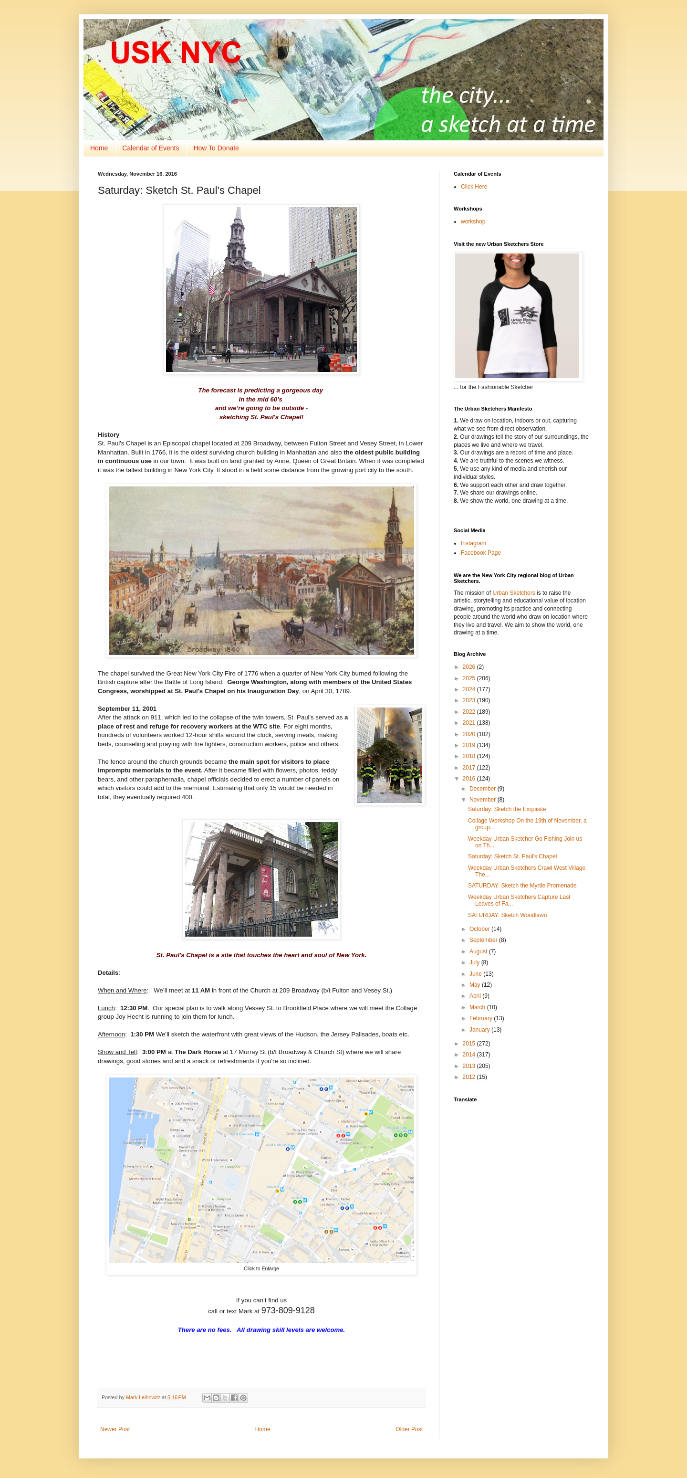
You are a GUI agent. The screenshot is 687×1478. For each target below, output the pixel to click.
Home (99, 148)
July (475, 962)
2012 (470, 1077)
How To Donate (216, 148)
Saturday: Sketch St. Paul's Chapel (512, 856)
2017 (470, 767)
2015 (470, 1043)
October (480, 929)
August (479, 951)
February (481, 1018)
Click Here (474, 186)
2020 (470, 734)
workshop (473, 221)
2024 (470, 689)
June (476, 974)
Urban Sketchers (513, 593)
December (483, 788)
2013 (470, 1066)
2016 (470, 778)
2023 (470, 700)
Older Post (409, 1429)
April (475, 995)
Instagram (473, 543)
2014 (470, 1054)
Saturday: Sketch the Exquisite (507, 809)
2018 (470, 756)
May (475, 985)
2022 (470, 711)
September (484, 940)
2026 (470, 667)
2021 (470, 722)
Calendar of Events (150, 148)
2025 (470, 678)
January (480, 1029)
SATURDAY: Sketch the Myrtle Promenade (522, 885)
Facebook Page (481, 552)
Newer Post (115, 1429)
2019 (470, 745)
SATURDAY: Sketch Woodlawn (507, 915)
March (478, 1007)
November (483, 799)
